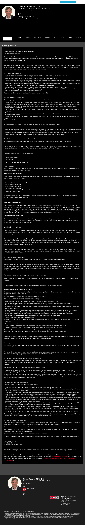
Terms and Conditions (29, 511)
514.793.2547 (25, 11)
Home (19, 37)
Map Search (37, 37)
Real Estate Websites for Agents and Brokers (24, 518)
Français (78, 37)
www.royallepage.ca (8, 511)
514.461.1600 (38, 11)
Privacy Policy (16, 511)
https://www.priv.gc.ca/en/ (59, 456)
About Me (62, 37)
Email (44, 11)
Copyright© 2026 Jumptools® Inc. (10, 518)
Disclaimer (22, 511)
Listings (27, 37)
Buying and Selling (50, 37)
